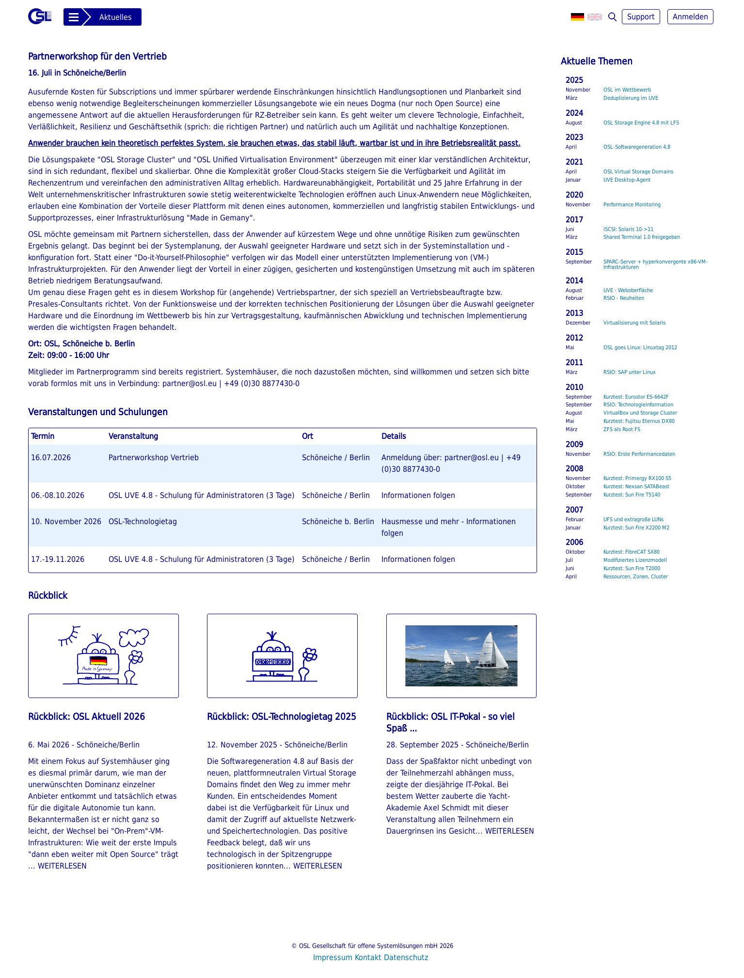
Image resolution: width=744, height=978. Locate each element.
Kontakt (368, 957)
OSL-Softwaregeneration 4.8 (636, 147)
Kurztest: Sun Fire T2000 (631, 568)
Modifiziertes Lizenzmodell (635, 560)
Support (641, 16)
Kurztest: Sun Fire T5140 (631, 495)
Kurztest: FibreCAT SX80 (631, 552)
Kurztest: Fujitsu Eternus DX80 (639, 421)
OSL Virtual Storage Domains (638, 172)
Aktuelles (115, 17)
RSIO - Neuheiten (623, 298)
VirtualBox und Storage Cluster (640, 413)
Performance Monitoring (632, 205)
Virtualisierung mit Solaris (634, 323)
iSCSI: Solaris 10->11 (628, 229)
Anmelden (690, 16)
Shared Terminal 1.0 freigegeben (641, 237)
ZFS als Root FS (621, 429)
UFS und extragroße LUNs (633, 519)
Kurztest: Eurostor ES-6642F (636, 397)
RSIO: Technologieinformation (638, 405)
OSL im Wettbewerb (627, 90)
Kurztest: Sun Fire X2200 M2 (636, 528)
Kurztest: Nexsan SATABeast (636, 486)
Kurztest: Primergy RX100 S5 (637, 478)
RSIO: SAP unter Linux (629, 372)
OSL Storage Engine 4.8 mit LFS (641, 123)
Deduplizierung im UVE (630, 98)
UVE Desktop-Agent (626, 180)
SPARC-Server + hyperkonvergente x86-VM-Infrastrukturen (655, 264)
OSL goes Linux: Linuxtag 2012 (640, 347)
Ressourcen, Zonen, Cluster (635, 577)
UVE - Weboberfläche (628, 290)
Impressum (332, 957)
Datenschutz (406, 957)
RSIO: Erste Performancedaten (639, 454)
